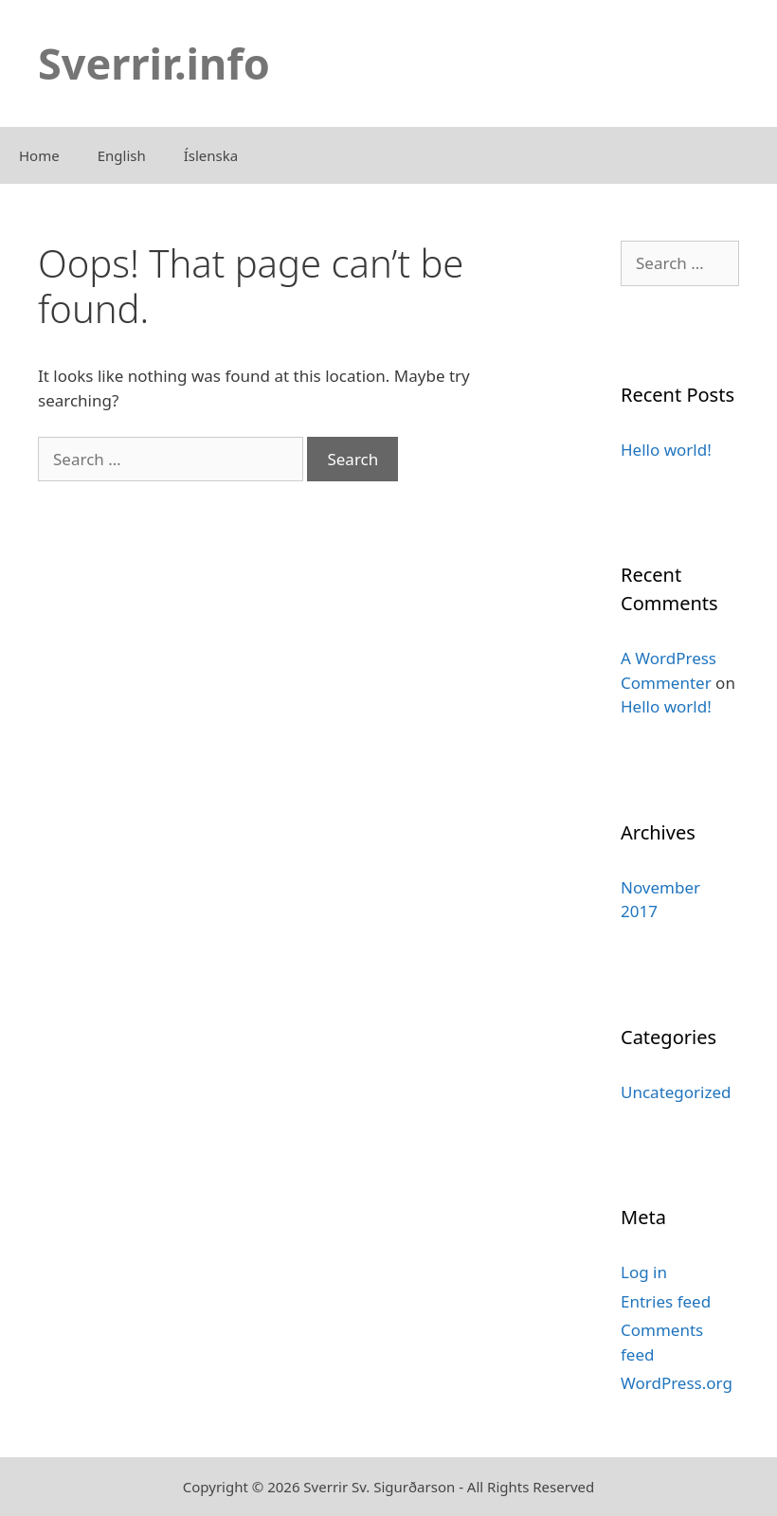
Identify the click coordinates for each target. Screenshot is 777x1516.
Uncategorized (676, 1092)
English (122, 155)
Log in (644, 1272)
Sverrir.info (154, 63)
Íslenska (211, 155)
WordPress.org (676, 1383)
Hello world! (666, 449)
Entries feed (666, 1301)
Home (39, 155)
